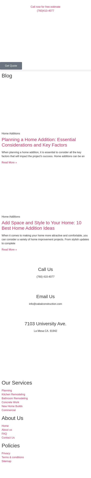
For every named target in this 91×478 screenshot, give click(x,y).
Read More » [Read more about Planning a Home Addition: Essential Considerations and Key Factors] (9, 162)
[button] (45, 70)
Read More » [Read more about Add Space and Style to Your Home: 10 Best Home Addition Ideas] (9, 249)
